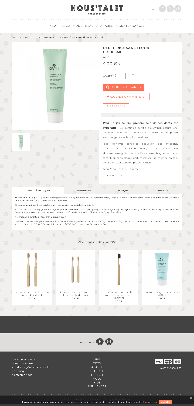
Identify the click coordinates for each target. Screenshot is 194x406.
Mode (78, 25)
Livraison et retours (24, 361)
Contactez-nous (22, 376)
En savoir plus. (150, 402)
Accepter (165, 402)
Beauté (91, 25)
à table (106, 25)
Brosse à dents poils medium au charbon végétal (118, 297)
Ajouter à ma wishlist (126, 96)
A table (97, 369)
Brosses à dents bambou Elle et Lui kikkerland (75, 295)
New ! (54, 25)
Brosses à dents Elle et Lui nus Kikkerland (32, 295)
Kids (119, 25)
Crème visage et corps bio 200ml (162, 295)
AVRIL (107, 57)
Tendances (135, 25)
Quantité (109, 75)
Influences (97, 388)
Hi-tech (97, 376)
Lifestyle (97, 373)
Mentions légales (22, 365)
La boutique (19, 373)
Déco (65, 25)
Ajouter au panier (123, 87)
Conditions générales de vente (31, 369)
